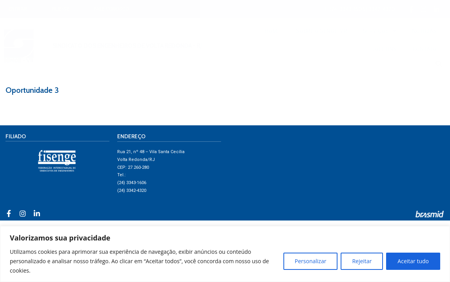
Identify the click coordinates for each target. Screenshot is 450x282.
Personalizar (311, 261)
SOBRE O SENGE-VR (321, 31)
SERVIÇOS (379, 31)
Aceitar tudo (413, 261)
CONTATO (424, 49)
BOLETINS (384, 49)
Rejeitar (362, 261)
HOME (272, 31)
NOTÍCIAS (424, 31)
